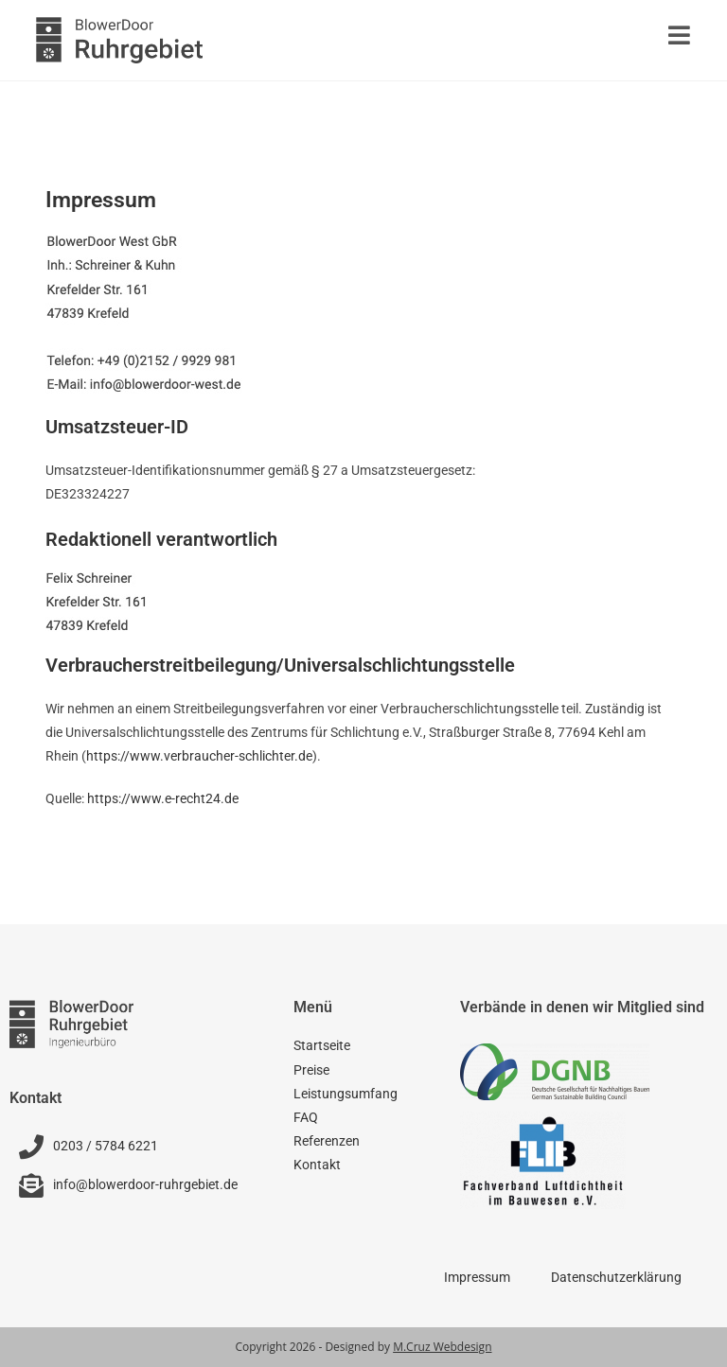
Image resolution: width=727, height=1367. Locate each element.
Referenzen (326, 1140)
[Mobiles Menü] (679, 39)
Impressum (477, 1277)
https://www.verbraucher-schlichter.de (199, 755)
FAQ (305, 1117)
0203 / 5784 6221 (105, 1145)
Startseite (321, 1045)
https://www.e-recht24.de (163, 798)
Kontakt (317, 1164)
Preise (311, 1070)
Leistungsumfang (345, 1093)
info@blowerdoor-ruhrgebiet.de (145, 1184)
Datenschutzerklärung (616, 1277)
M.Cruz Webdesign (442, 1347)
